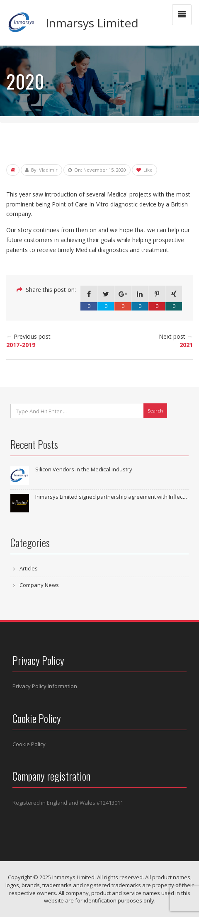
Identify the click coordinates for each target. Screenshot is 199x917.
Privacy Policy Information (44, 686)
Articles (28, 568)
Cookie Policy (29, 744)
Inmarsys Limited (92, 23)
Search (155, 411)
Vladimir (48, 170)
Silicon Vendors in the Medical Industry (83, 469)
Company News (39, 585)
